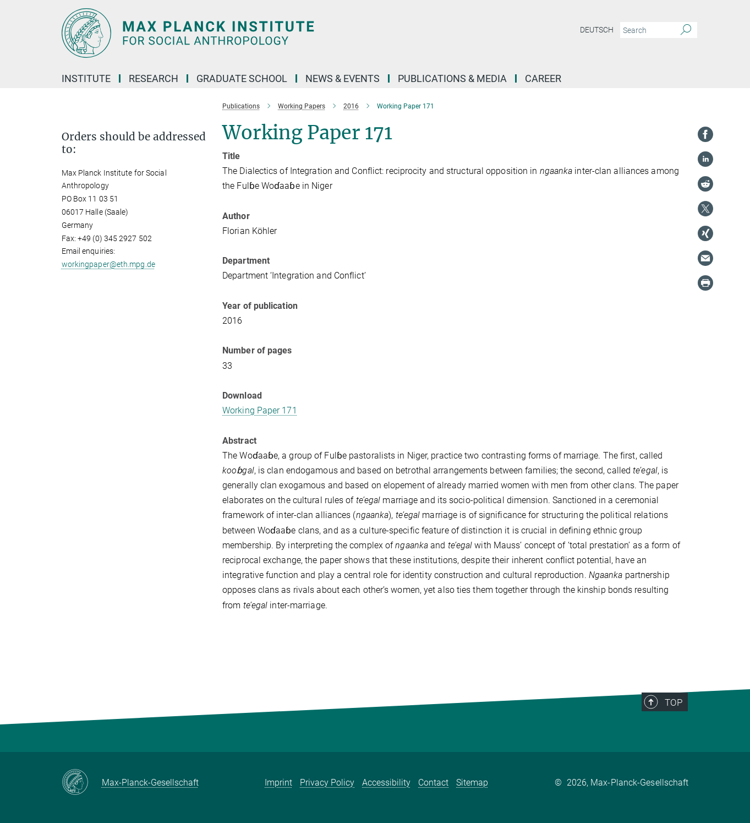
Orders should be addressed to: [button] (134, 143)
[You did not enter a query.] (646, 30)
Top (678, 719)
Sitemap (472, 782)
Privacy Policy (327, 782)
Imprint (278, 782)
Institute (86, 78)
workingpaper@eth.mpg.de (108, 264)
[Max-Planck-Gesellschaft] (82, 783)
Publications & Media (452, 78)
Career (543, 78)
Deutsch (597, 29)
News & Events (342, 78)
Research (153, 78)
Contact (433, 782)
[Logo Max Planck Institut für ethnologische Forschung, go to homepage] (268, 33)
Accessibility (386, 782)
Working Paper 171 (259, 410)
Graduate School (241, 78)
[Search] (686, 30)
